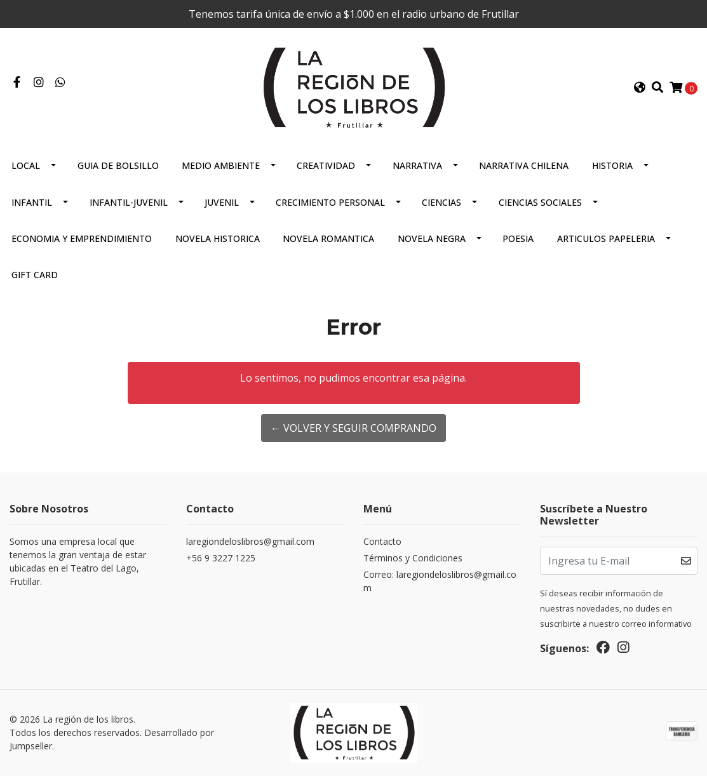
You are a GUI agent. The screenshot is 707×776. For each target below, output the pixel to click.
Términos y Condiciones (412, 558)
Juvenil (222, 202)
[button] (639, 87)
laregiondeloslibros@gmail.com (250, 541)
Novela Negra (432, 238)
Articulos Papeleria (606, 238)
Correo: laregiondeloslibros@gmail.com (439, 581)
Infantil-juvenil (129, 202)
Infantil (31, 202)
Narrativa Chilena (524, 165)
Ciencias (441, 202)
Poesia (518, 238)
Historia (612, 165)
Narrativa (417, 165)
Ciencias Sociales (540, 202)
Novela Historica (217, 238)
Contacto (382, 541)
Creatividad (326, 165)
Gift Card (34, 275)
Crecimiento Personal (330, 202)
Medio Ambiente (221, 165)
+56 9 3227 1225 (220, 558)
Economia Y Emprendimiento (81, 238)
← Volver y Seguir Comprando (353, 428)
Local (25, 165)
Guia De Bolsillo (118, 165)
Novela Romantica (328, 238)
